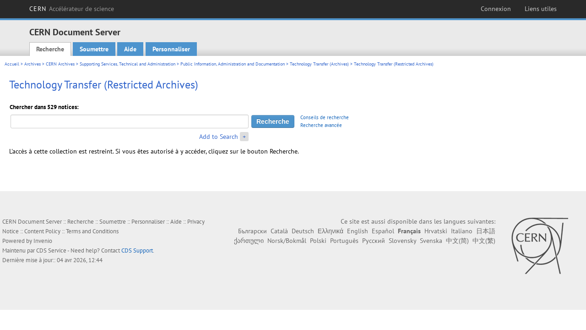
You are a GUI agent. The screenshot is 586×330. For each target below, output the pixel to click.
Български (252, 231)
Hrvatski (435, 231)
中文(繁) (483, 240)
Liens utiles (541, 9)
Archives (32, 64)
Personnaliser (171, 49)
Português (344, 240)
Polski (318, 240)
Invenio (42, 241)
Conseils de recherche (324, 117)
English (357, 231)
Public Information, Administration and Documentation (232, 64)
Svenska (431, 240)
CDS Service (51, 250)
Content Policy (42, 231)
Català (279, 231)
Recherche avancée (321, 125)
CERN (71, 9)
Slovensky (402, 240)
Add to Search (218, 136)
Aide (130, 49)
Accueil (12, 64)
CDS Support (137, 250)
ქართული (249, 240)
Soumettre (94, 49)
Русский (373, 240)
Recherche (50, 49)
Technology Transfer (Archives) (319, 64)
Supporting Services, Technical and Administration (127, 64)
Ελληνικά (330, 231)
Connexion (496, 9)
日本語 (485, 231)
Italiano (461, 231)
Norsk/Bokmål (286, 240)
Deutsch (303, 231)
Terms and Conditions (92, 231)
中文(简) (457, 240)
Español (383, 231)
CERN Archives (60, 64)
